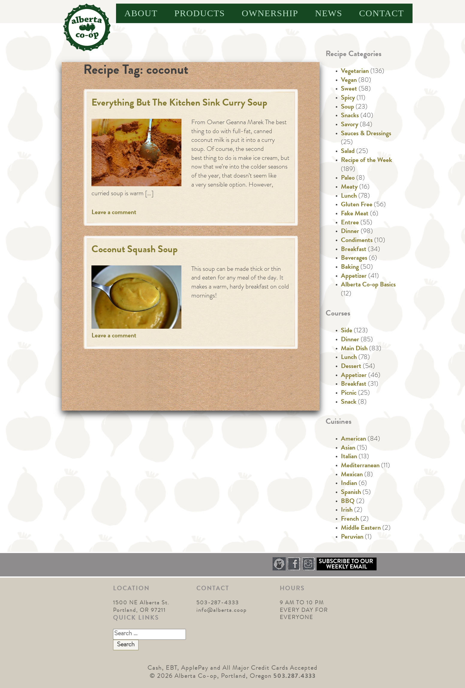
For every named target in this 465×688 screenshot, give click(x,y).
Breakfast (353, 250)
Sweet (349, 89)
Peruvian (352, 537)
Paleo (348, 178)
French (350, 519)
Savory (349, 125)
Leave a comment (113, 213)
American (353, 439)
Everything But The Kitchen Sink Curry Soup (179, 104)
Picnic (348, 393)
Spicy (348, 98)
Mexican (352, 475)
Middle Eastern (361, 528)
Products (199, 13)
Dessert (351, 366)
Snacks (350, 116)
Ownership (270, 13)
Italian (349, 457)
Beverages (354, 258)
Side (346, 331)
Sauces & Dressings (366, 134)
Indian (349, 483)
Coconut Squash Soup (134, 250)
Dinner (350, 232)
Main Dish (354, 349)
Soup (347, 107)
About (141, 13)
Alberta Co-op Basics (368, 285)
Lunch (349, 196)
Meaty (349, 187)
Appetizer (354, 276)
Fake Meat (354, 214)
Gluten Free (356, 205)
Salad (348, 151)
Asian (348, 448)
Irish (347, 510)
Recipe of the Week (366, 160)
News (328, 13)
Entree (350, 223)
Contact (381, 13)
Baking (350, 267)
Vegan (349, 80)
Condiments (357, 241)
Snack (348, 402)
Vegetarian (355, 71)
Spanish (351, 492)
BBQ (348, 501)
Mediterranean (360, 466)
